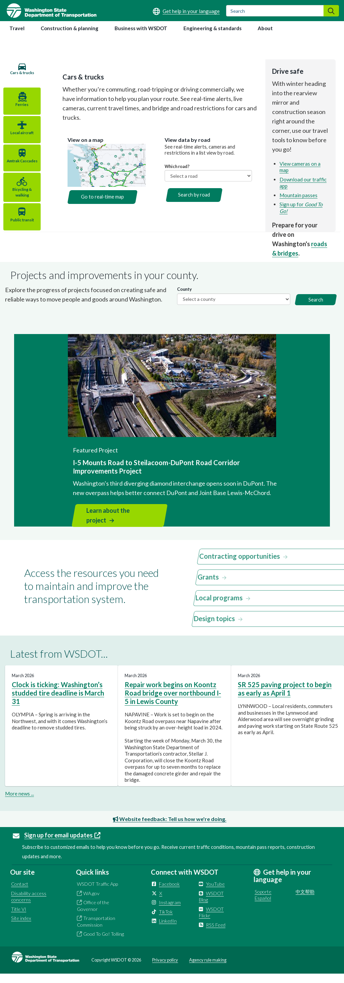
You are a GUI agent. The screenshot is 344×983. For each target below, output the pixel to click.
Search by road (189, 185)
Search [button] (315, 309)
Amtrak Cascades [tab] (18, 169)
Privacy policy (165, 969)
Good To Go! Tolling (103, 943)
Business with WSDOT (141, 28)
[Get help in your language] (186, 11)
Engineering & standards (212, 28)
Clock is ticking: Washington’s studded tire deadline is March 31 (58, 702)
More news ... (19, 803)
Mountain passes (296, 188)
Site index (21, 927)
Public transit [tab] (18, 227)
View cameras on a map (303, 164)
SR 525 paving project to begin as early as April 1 (285, 698)
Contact (19, 893)
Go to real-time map (94, 187)
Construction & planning (69, 28)
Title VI (18, 918)
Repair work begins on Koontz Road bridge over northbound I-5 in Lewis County (173, 702)
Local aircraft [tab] (18, 136)
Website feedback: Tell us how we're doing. (169, 828)
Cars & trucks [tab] (18, 75)
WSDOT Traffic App (97, 893)
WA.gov (91, 902)
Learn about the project (108, 524)
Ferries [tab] (18, 106)
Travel (17, 28)
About (265, 28)
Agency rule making (207, 969)
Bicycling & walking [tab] (18, 199)
